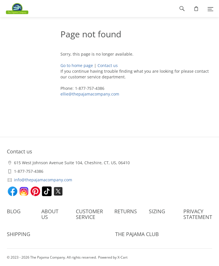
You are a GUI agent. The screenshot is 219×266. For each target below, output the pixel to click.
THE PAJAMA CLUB (137, 234)
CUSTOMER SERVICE (89, 214)
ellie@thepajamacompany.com (89, 94)
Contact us (108, 65)
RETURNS (125, 211)
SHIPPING (18, 234)
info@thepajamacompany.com (43, 179)
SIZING (157, 211)
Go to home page (76, 65)
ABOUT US (49, 214)
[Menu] (210, 8)
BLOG (14, 211)
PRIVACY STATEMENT (197, 214)
